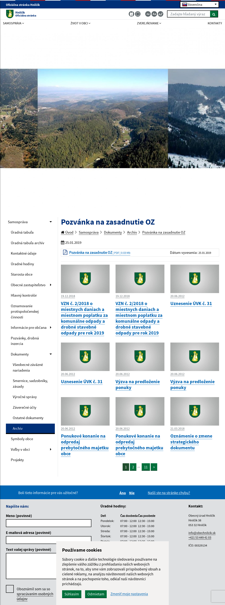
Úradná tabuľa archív (27, 242)
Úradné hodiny (22, 263)
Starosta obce (21, 274)
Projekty (17, 459)
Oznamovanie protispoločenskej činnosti (25, 311)
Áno (123, 493)
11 (146, 467)
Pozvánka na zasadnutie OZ (163, 232)
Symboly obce (22, 438)
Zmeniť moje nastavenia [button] (129, 594)
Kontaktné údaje (23, 253)
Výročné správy (25, 396)
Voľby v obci (20, 449)
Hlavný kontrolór (24, 295)
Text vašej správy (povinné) (28, 549)
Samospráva (18, 221)
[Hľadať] (214, 13)
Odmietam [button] (95, 594)
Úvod (67, 232)
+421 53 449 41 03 (199, 537)
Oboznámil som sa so (35, 594)
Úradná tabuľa (22, 232)
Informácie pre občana (29, 327)
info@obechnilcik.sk (202, 533)
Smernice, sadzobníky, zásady (30, 383)
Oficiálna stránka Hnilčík (24, 5)
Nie (132, 493)
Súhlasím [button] (71, 594)
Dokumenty (20, 354)
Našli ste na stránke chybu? (169, 492)
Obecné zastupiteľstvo (28, 284)
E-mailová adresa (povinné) (28, 532)
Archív (18, 428)
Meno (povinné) (19, 515)
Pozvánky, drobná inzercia (25, 341)
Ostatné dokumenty (28, 417)
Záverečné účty (24, 407)
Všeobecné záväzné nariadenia (28, 367)
